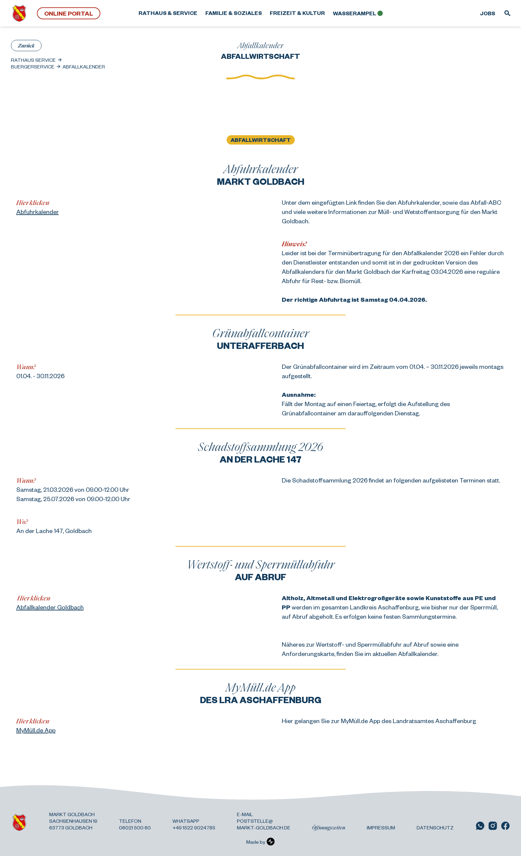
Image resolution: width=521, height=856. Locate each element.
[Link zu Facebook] (505, 826)
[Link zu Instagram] (493, 826)
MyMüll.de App (35, 730)
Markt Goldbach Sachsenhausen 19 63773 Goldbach (73, 820)
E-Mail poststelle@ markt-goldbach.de (263, 820)
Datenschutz (435, 827)
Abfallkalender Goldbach (50, 607)
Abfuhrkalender (37, 211)
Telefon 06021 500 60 (135, 824)
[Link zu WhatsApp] (480, 826)
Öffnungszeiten (328, 827)
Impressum (381, 827)
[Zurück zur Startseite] (19, 13)
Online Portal (68, 13)
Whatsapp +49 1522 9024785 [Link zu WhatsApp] (193, 824)
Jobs (487, 13)
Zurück (26, 45)
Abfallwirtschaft (261, 139)
